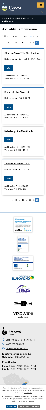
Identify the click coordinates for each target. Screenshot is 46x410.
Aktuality (26, 18)
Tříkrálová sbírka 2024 (17, 163)
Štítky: (5, 36)
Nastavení (35, 406)
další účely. (28, 393)
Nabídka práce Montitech (18, 131)
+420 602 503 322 (15, 344)
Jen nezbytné (24, 406)
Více (9, 68)
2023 (24, 36)
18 (23, 43)
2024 (35, 36)
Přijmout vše (11, 406)
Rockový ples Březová (16, 92)
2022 (14, 36)
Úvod (4, 18)
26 (34, 43)
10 (16, 43)
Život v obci (15, 18)
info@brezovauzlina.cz (17, 348)
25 (30, 43)
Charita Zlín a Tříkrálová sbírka (21, 53)
